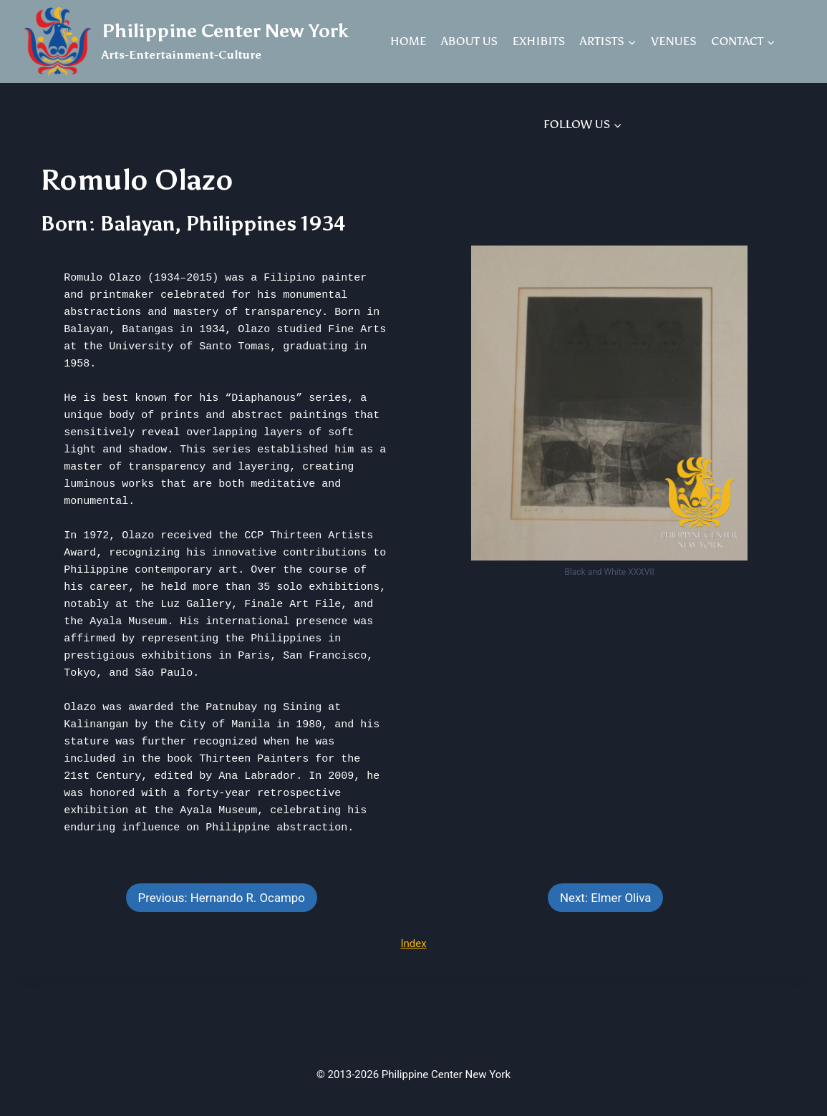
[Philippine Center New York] (186, 41)
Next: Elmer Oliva (605, 898)
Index (413, 943)
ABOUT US (469, 41)
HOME (408, 41)
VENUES (674, 41)
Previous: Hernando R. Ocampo (221, 898)
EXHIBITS (539, 41)
